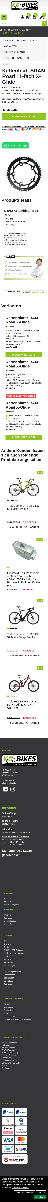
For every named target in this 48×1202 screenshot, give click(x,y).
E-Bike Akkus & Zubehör (13, 953)
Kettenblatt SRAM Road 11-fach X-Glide (23, 76)
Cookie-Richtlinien (20, 1187)
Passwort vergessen (12, 904)
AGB (6, 1013)
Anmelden (8, 898)
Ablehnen (41, 1192)
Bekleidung (8, 981)
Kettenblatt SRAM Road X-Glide (22, 320)
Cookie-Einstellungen (24, 1192)
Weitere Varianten (25, 527)
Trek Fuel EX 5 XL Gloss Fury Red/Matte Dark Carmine (22, 704)
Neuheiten (8, 987)
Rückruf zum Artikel (17, 58)
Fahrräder (8, 959)
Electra (6, 947)
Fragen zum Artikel (16, 52)
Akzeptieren (40, 1197)
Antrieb (26, 30)
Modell (8, 40)
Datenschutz (9, 1010)
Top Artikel (8, 918)
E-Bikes (7, 956)
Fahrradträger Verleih (12, 972)
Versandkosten (10, 921)
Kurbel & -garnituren (14, 33)
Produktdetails (27, 40)
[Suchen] (44, 23)
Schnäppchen (9, 975)
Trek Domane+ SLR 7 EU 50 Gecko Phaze (23, 507)
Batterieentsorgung (11, 1016)
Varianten (10, 46)
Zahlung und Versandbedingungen (17, 1019)
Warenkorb (8, 915)
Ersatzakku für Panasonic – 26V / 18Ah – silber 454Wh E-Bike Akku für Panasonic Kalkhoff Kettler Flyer (23, 579)
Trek (5, 941)
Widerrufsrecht (9, 924)
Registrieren (8, 901)
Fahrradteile (12, 30)
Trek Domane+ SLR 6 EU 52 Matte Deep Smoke (23, 636)
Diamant (7, 944)
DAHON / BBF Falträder (13, 950)
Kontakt (7, 1004)
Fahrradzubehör (10, 969)
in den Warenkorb (24, 116)
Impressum (8, 1007)
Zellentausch (9, 978)
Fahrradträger (9, 966)
